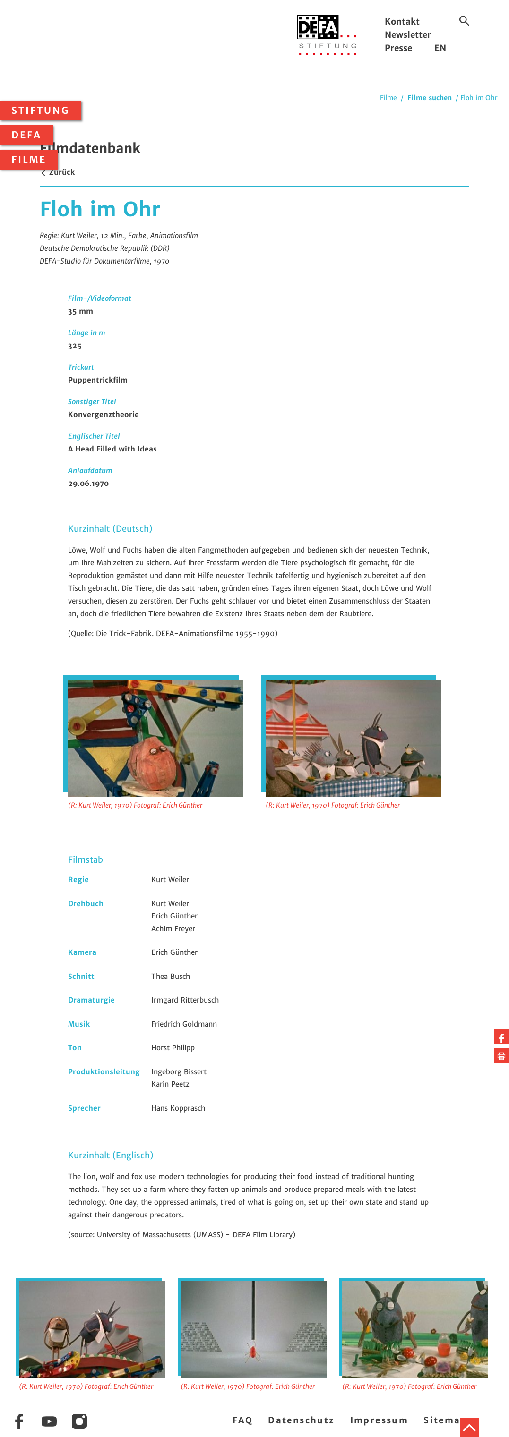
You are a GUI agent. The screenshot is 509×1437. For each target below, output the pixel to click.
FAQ (243, 1420)
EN (440, 48)
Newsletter (408, 34)
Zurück (57, 172)
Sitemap (445, 1420)
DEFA (26, 135)
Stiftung (40, 110)
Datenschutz (301, 1420)
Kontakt (402, 21)
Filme (28, 159)
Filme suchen (429, 98)
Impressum (379, 1420)
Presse (398, 48)
